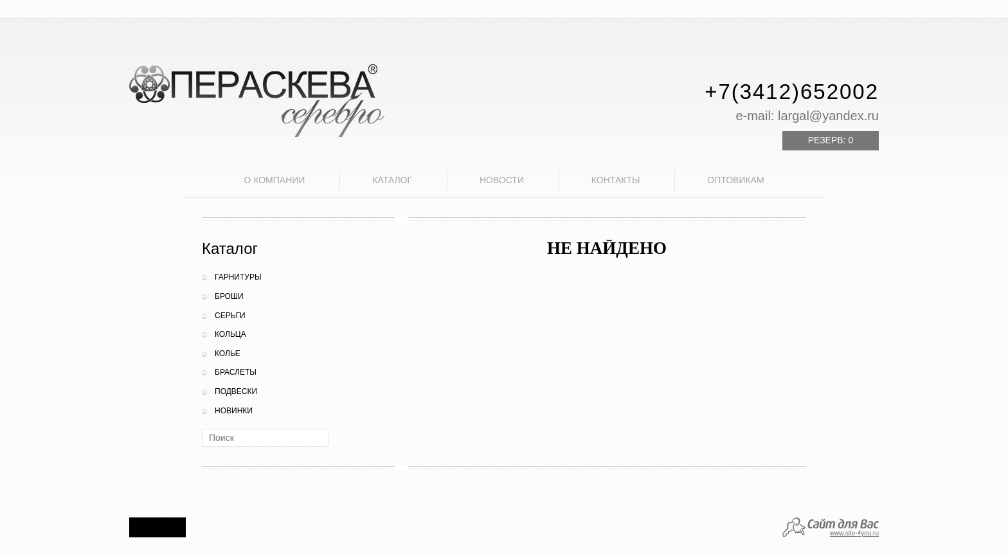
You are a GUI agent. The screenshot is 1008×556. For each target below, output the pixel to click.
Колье (227, 353)
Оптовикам (735, 180)
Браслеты (235, 372)
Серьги (230, 315)
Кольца (230, 334)
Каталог (392, 180)
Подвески (236, 391)
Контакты (615, 180)
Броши (229, 296)
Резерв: (830, 140)
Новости (502, 180)
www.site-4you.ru (854, 533)
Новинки (234, 410)
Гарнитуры (238, 277)
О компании (274, 180)
